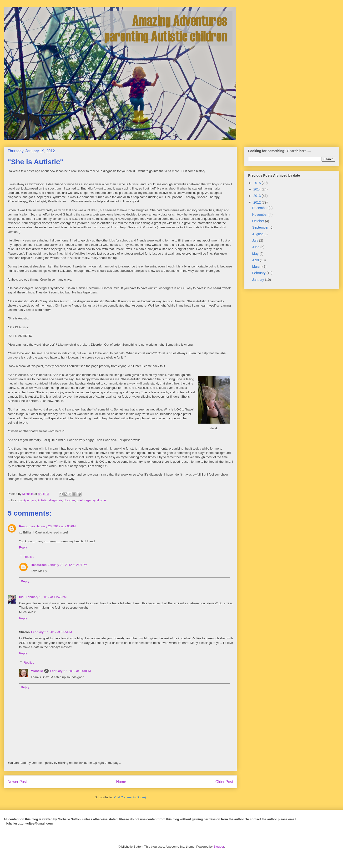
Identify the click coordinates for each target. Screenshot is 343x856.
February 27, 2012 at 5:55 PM (51, 632)
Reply (23, 547)
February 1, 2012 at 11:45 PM (46, 597)
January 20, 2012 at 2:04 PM (67, 565)
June (256, 247)
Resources (27, 526)
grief (80, 500)
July (255, 240)
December (260, 208)
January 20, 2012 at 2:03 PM (56, 526)
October (258, 221)
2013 (257, 196)
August (257, 234)
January (258, 280)
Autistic (42, 500)
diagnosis (55, 500)
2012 (257, 202)
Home (121, 782)
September (260, 227)
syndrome (99, 500)
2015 (257, 183)
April (256, 260)
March (257, 266)
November (260, 214)
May (255, 254)
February (259, 273)
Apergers (29, 500)
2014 (257, 189)
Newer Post (17, 782)
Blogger (218, 846)
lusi (21, 597)
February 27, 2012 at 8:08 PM (70, 671)
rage (87, 500)
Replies (29, 557)
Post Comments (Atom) (130, 797)
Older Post (224, 782)
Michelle (37, 671)
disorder (69, 500)
